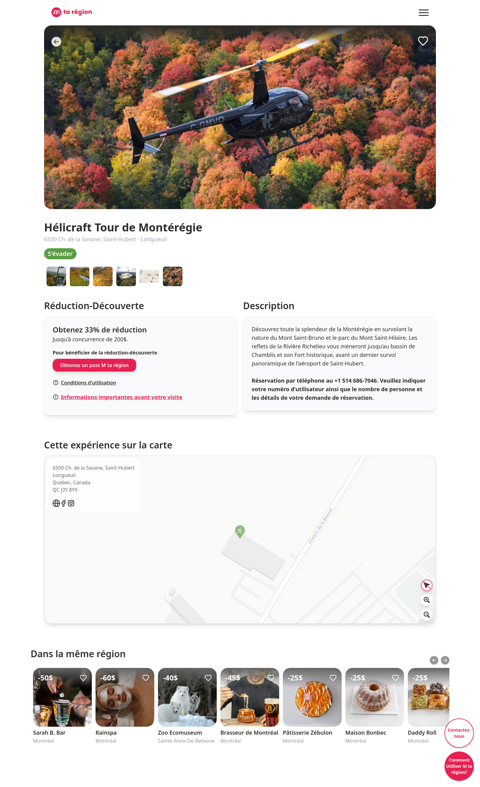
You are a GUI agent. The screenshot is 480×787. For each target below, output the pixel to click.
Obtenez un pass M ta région (94, 365)
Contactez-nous (459, 733)
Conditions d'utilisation (84, 382)
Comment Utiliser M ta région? (459, 766)
